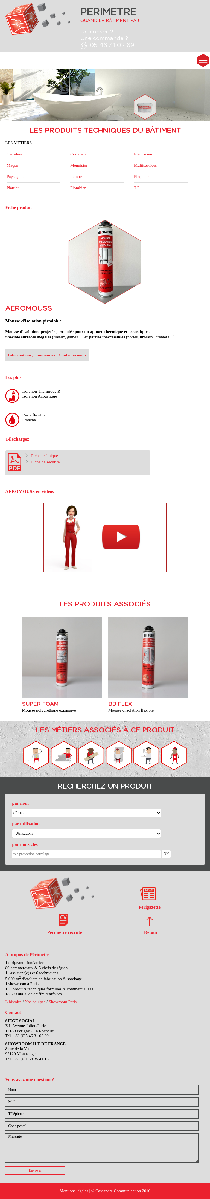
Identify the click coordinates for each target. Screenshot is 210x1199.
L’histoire (13, 1001)
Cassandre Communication (118, 1190)
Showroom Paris (63, 1001)
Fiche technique (41, 455)
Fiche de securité (42, 462)
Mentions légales (74, 1190)
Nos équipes (35, 1001)
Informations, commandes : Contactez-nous (47, 355)
